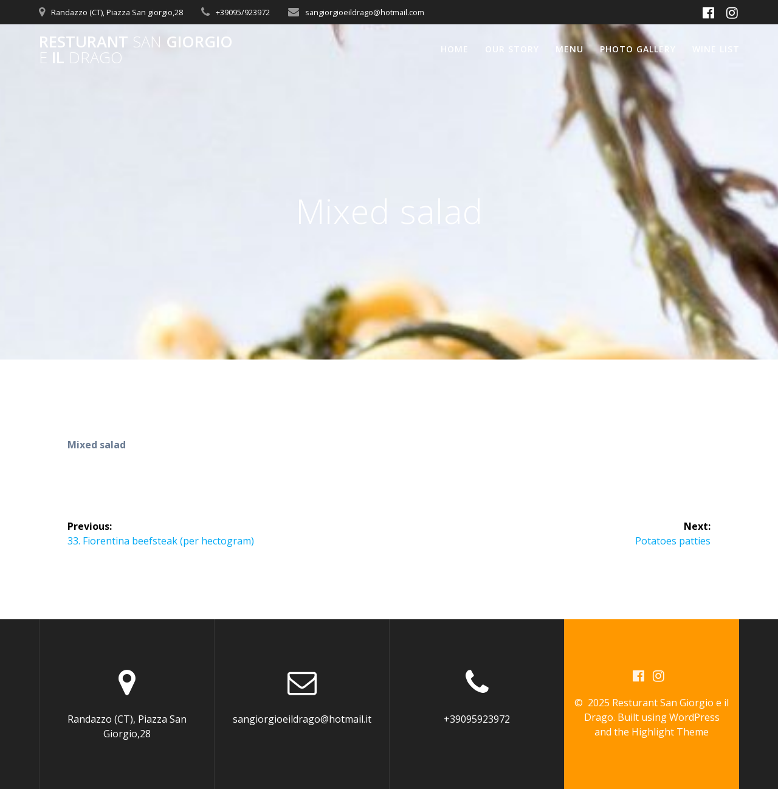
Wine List (716, 49)
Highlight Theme (670, 732)
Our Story (512, 49)
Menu (570, 49)
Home (455, 49)
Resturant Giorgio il (136, 49)
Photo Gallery (638, 49)
